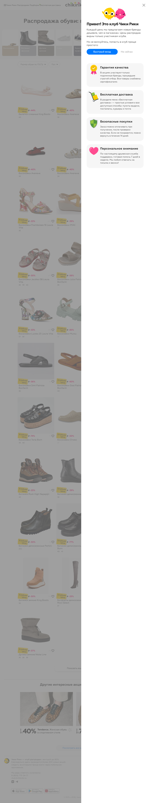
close (143, 5)
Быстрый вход (102, 51)
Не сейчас (127, 51)
